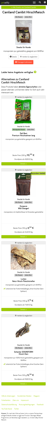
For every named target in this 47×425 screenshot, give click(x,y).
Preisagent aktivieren (23, 62)
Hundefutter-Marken (24, 396)
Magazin (37, 396)
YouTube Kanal (7, 409)
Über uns (16, 400)
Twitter (16, 409)
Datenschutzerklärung (9, 405)
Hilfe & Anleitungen (8, 396)
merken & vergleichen (28, 57)
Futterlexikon (6, 400)
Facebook (40, 405)
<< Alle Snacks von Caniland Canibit (23, 7)
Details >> (23, 164)
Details (13, 57)
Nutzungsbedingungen (27, 405)
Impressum (25, 400)
